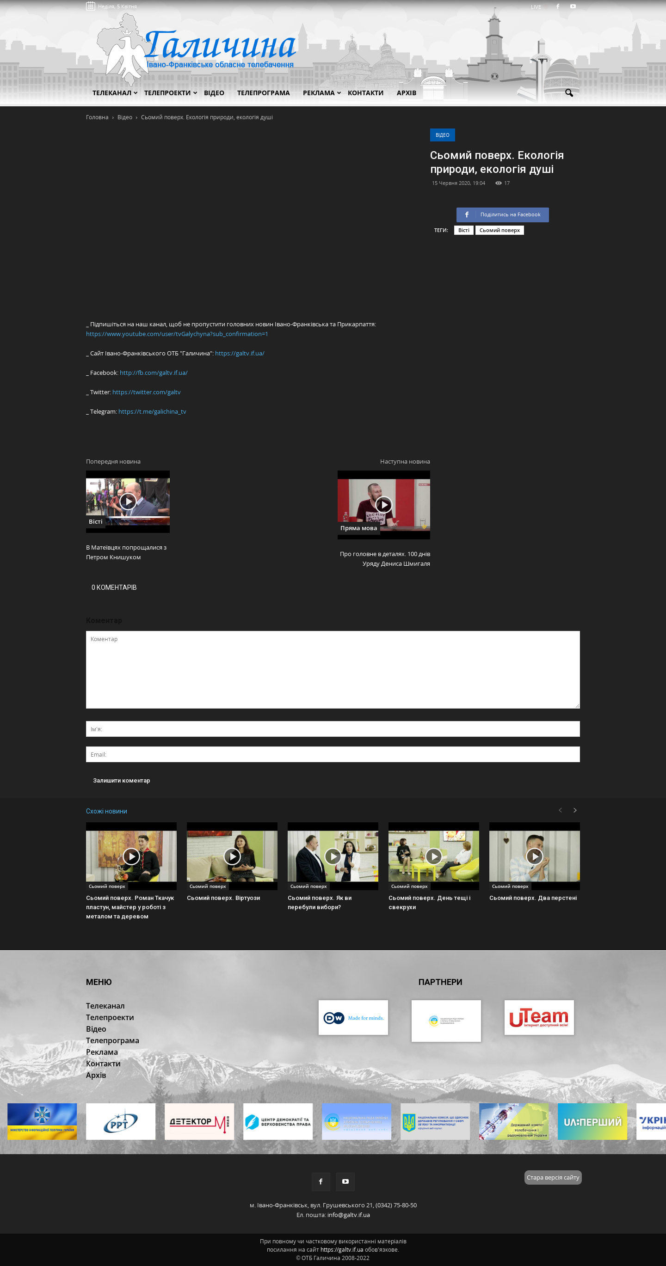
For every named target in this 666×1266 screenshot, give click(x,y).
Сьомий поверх (500, 229)
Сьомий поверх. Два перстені (533, 897)
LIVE (539, 6)
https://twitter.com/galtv (146, 392)
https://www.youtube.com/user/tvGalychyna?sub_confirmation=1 (177, 334)
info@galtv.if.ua (348, 1215)
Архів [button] (406, 92)
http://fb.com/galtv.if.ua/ (154, 372)
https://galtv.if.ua (342, 1250)
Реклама (322, 92)
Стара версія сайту (553, 1177)
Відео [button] (214, 92)
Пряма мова (358, 528)
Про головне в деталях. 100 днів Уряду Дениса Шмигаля (385, 559)
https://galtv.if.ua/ (240, 353)
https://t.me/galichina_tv (152, 411)
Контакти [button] (366, 92)
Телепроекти (170, 92)
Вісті (463, 229)
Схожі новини (106, 811)
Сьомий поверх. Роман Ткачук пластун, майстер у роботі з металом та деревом (130, 907)
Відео (443, 135)
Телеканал (115, 92)
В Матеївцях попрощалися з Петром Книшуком (126, 552)
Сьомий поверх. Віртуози (223, 897)
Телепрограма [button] (263, 92)
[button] (569, 93)
